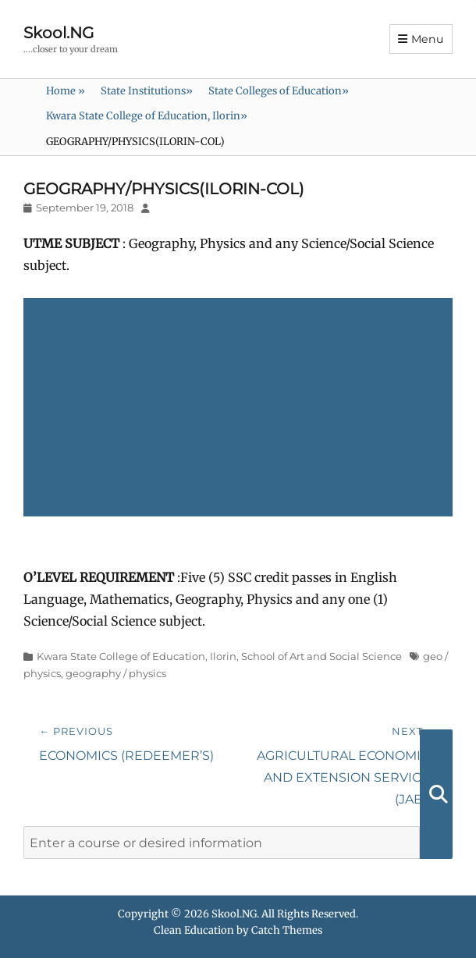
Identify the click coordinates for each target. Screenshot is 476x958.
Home (65, 91)
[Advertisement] (241, 409)
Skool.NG (58, 32)
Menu (427, 39)
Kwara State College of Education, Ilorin (146, 115)
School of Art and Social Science (321, 656)
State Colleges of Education (278, 91)
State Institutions (147, 91)
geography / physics (116, 673)
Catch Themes (286, 930)
